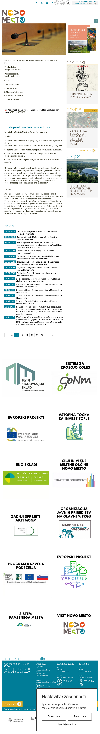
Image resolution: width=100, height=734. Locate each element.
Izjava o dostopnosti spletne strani (20, 709)
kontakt (62, 2)
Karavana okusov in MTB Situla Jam (81, 95)
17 (42, 335)
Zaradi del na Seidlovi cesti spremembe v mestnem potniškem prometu (78, 138)
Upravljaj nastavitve (67, 724)
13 (22, 335)
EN (68, 2)
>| (52, 335)
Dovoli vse (54, 716)
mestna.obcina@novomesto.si (46, 682)
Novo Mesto (19, 16)
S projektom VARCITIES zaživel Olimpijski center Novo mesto (81, 189)
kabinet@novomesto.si (65, 677)
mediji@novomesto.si (86, 677)
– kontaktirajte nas (85, 3)
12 (17, 335)
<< (11, 335)
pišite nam (13, 704)
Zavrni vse (80, 716)
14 (27, 335)
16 (37, 335)
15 (32, 335)
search (56, 2)
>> (47, 335)
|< (6, 335)
